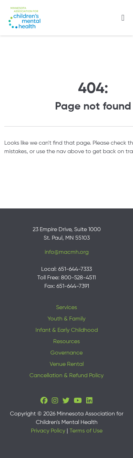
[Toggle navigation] (122, 17)
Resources (66, 342)
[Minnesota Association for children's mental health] (24, 17)
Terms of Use (86, 431)
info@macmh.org (67, 252)
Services (66, 308)
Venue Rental (67, 364)
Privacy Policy (48, 431)
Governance (66, 353)
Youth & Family (66, 319)
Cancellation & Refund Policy (66, 376)
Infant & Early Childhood (66, 330)
